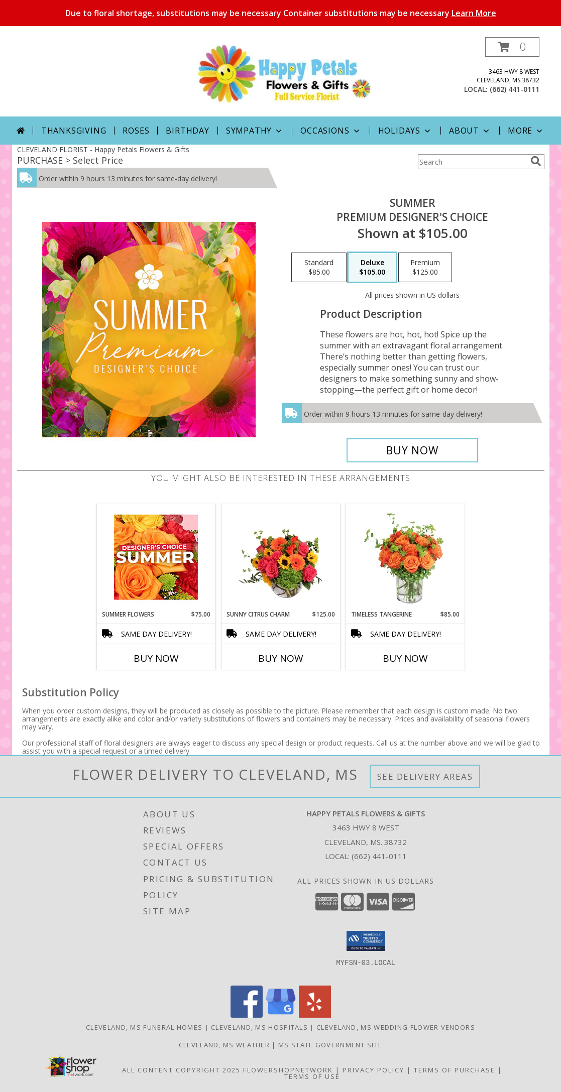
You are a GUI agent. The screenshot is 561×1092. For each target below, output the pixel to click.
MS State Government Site (330, 1044)
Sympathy (255, 130)
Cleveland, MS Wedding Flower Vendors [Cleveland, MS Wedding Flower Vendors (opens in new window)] (395, 1027)
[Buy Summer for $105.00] (413, 450)
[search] (536, 161)
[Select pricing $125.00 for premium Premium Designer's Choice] (425, 267)
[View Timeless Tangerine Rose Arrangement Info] (405, 557)
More (526, 130)
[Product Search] (472, 162)
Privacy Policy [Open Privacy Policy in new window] (373, 1069)
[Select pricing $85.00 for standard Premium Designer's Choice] (319, 267)
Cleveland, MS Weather (224, 1044)
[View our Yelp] (315, 1015)
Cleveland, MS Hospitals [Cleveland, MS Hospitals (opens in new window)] (259, 1027)
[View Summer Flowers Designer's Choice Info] (156, 557)
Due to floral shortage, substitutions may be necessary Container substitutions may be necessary (280, 13)
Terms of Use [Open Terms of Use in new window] (312, 1076)
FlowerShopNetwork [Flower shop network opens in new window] (288, 1069)
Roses (136, 130)
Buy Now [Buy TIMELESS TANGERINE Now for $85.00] (405, 658)
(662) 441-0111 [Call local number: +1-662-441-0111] (514, 89)
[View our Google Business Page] (281, 1015)
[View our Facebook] (247, 1015)
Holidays (405, 130)
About (470, 130)
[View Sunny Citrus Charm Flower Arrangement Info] (280, 557)
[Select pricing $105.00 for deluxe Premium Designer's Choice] (372, 267)
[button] (512, 47)
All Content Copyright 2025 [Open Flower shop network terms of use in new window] (181, 1069)
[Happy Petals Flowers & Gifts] (284, 73)
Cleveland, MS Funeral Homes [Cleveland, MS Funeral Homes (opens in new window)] (144, 1027)
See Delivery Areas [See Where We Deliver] (425, 776)
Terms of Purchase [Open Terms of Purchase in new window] (454, 1069)
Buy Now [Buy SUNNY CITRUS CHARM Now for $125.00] (280, 658)
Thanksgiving (73, 130)
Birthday (187, 130)
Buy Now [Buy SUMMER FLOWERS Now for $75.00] (156, 658)
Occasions (330, 130)
